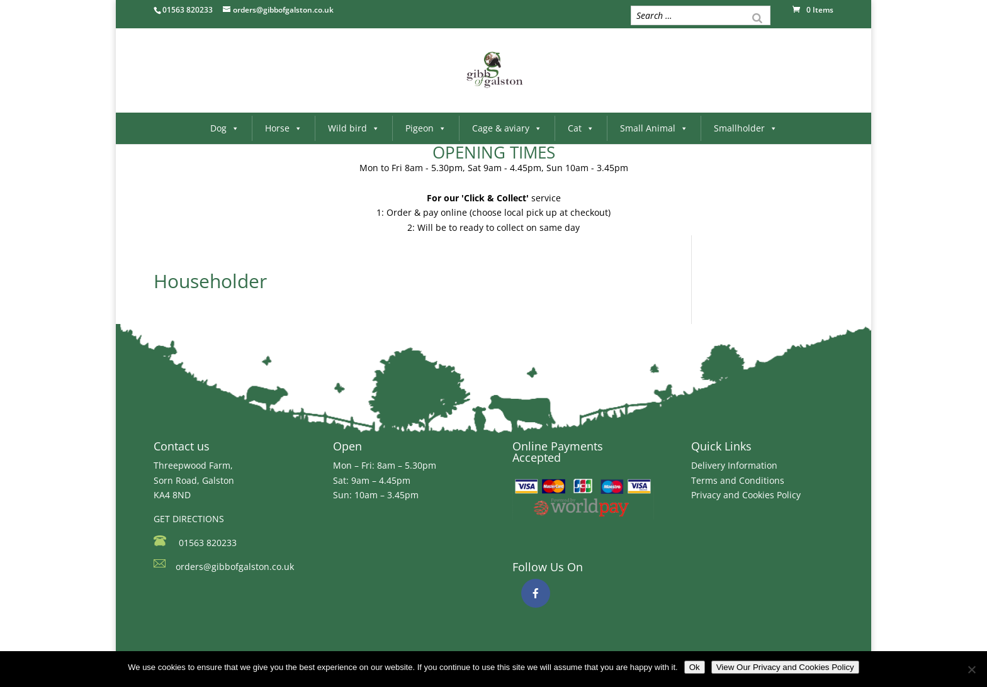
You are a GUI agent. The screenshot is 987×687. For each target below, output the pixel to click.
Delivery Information (734, 465)
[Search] (757, 17)
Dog (224, 128)
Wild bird (354, 128)
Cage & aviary (507, 128)
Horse (283, 128)
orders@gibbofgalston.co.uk (235, 566)
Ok (694, 667)
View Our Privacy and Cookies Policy (785, 667)
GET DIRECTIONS (189, 519)
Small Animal (654, 128)
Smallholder (745, 128)
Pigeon (425, 128)
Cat (581, 128)
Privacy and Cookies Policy (746, 495)
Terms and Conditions (737, 480)
